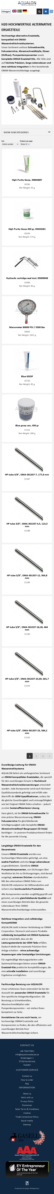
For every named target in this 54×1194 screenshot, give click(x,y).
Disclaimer (27, 1105)
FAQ (27, 1083)
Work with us (27, 1097)
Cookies (27, 1112)
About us (27, 1093)
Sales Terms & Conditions (27, 1109)
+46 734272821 (27, 1051)
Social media (27, 1120)
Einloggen (6, 11)
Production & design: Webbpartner (27, 1188)
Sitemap (27, 1124)
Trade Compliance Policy (27, 1116)
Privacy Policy (27, 1101)
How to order (27, 1079)
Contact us (27, 1075)
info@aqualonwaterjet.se (27, 1054)
